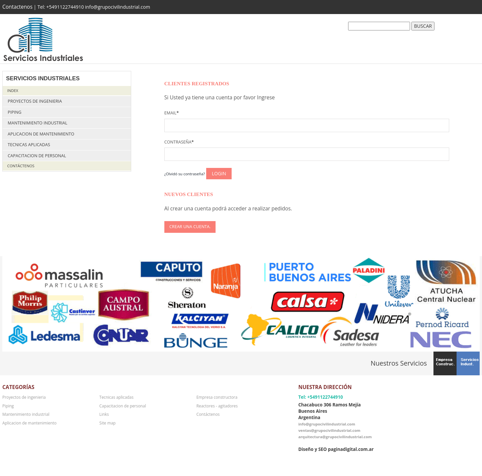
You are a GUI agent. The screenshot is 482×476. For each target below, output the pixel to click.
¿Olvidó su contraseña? (184, 173)
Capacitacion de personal (37, 156)
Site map (107, 422)
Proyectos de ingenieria (35, 101)
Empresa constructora (217, 397)
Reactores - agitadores (217, 405)
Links (104, 414)
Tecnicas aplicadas (29, 145)
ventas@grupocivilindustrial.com (329, 430)
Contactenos (17, 6)
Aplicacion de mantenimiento (41, 134)
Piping (14, 112)
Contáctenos (20, 165)
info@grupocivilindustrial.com (326, 423)
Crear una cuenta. (190, 226)
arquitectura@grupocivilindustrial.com (335, 436)
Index (12, 90)
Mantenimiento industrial (37, 123)
